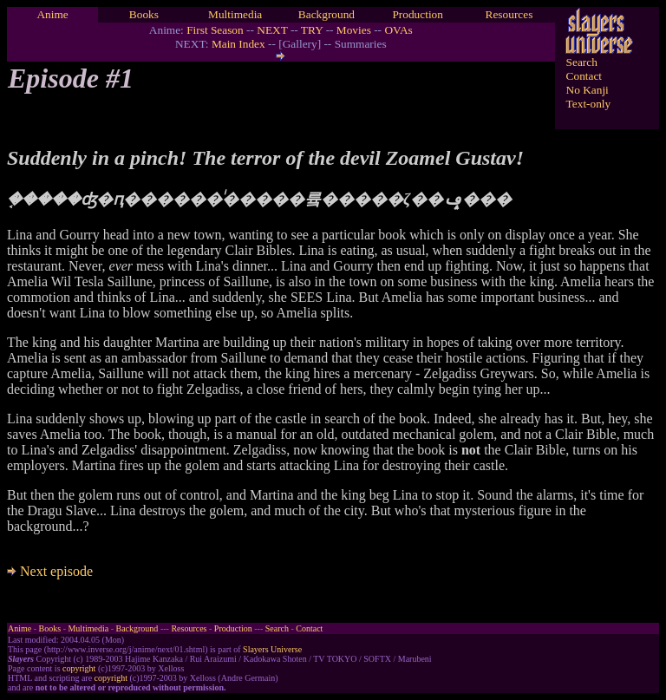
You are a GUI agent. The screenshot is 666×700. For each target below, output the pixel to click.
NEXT (272, 29)
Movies (353, 29)
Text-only (588, 103)
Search (581, 62)
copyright (78, 668)
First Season (215, 29)
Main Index (238, 43)
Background (326, 14)
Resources (509, 14)
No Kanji (587, 89)
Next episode (50, 571)
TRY (312, 29)
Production (417, 14)
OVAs (398, 29)
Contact (584, 75)
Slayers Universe (272, 649)
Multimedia (235, 14)
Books (144, 14)
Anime (52, 14)
